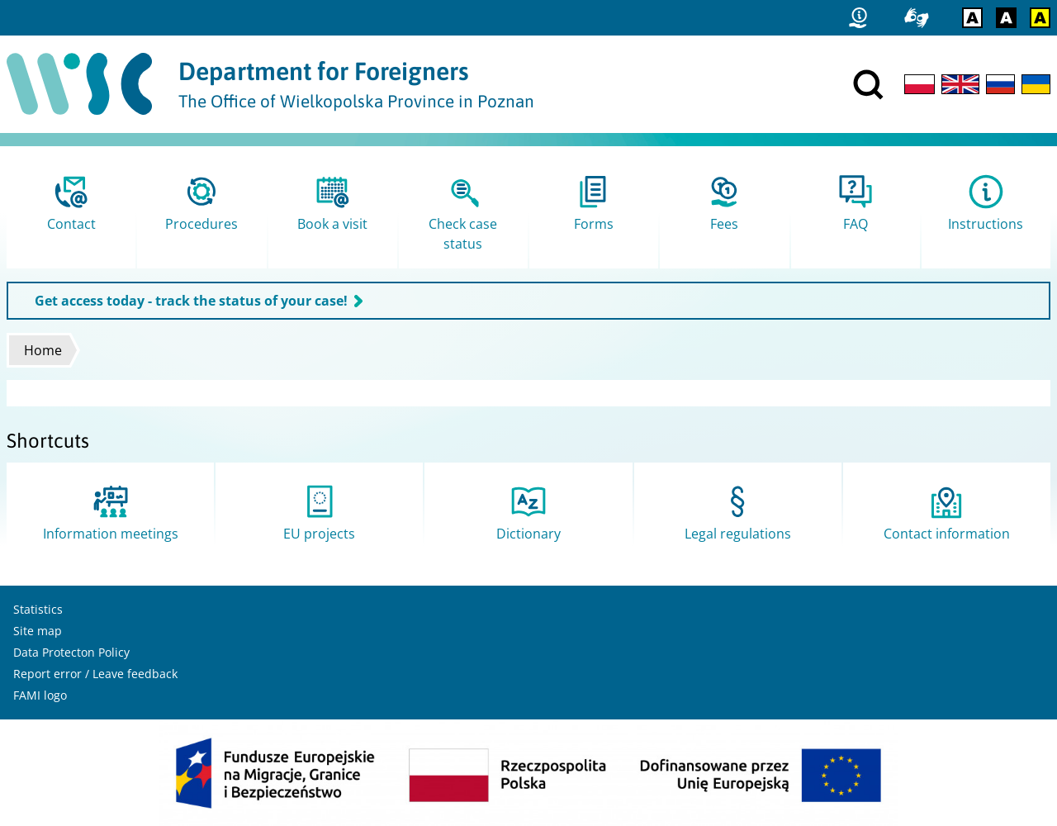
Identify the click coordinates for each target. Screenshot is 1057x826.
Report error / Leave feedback (95, 673)
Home (43, 350)
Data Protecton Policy (71, 652)
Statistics (38, 609)
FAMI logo (40, 695)
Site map (37, 630)
